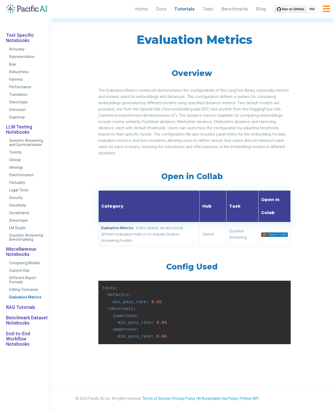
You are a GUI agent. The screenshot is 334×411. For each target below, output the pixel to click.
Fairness (16, 79)
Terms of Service (156, 398)
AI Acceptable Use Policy (218, 398)
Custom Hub (19, 270)
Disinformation (21, 175)
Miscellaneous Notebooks (21, 251)
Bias (12, 64)
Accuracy (17, 49)
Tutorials (184, 9)
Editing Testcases (23, 289)
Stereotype (18, 102)
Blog (261, 9)
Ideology (16, 167)
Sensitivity (17, 205)
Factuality (17, 182)
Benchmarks (234, 9)
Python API (249, 398)
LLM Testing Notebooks (19, 129)
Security (16, 198)
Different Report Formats (22, 280)
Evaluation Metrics (25, 297)
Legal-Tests (18, 190)
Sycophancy (19, 213)
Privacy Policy (184, 398)
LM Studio (17, 228)
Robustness (19, 72)
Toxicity (15, 152)
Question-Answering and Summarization (26, 142)
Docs (161, 9)
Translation (18, 94)
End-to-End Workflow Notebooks (18, 339)
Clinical (15, 160)
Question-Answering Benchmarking (26, 237)
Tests (207, 9)
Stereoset (17, 110)
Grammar (17, 117)
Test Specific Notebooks (20, 38)
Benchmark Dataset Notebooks (27, 320)
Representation (22, 57)
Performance (20, 87)
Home (141, 9)
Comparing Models (24, 263)
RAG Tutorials (20, 307)
